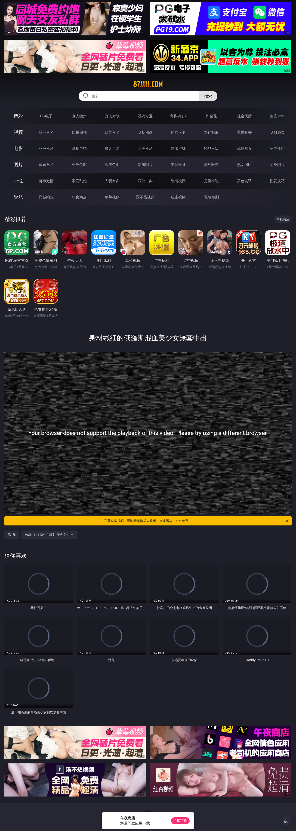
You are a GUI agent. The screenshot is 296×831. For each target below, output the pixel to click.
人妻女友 (112, 180)
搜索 (208, 96)
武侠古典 (145, 180)
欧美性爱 (145, 148)
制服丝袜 (178, 148)
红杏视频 (178, 197)
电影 (18, 148)
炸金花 (211, 116)
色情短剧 (211, 197)
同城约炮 (46, 197)
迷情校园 (178, 180)
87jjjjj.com (148, 84)
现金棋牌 (244, 116)
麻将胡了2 (178, 116)
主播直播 (244, 132)
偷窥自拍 (46, 164)
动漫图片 (145, 164)
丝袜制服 (211, 132)
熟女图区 (244, 164)
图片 (18, 164)
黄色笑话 (244, 180)
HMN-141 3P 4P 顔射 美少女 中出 (49, 534)
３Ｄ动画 (145, 132)
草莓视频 (112, 197)
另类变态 (277, 148)
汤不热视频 (145, 197)
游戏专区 (145, 116)
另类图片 (277, 164)
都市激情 (46, 180)
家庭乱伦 (79, 180)
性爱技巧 (277, 180)
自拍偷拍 (79, 132)
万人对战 (112, 116)
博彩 (18, 116)
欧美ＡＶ (112, 132)
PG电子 (46, 116)
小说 (18, 181)
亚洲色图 (79, 164)
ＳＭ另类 (277, 132)
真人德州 (79, 116)
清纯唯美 (211, 164)
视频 (18, 132)
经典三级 (211, 148)
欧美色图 (112, 164)
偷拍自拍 (79, 148)
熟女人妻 (178, 132)
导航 (18, 197)
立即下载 (180, 821)
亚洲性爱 (46, 148)
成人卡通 (112, 148)
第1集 (12, 534)
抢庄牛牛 (277, 116)
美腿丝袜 (178, 164)
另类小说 (211, 180)
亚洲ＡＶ (46, 132)
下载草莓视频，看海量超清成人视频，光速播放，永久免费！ (196, 521)
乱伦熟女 (244, 148)
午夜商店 (79, 197)
